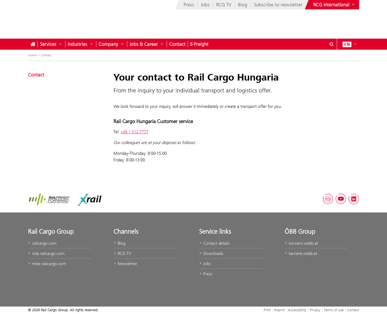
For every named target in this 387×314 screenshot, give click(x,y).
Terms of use (334, 310)
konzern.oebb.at (301, 243)
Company (108, 44)
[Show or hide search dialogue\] (331, 44)
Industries (77, 44)
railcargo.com (42, 243)
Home (32, 55)
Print (267, 310)
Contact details (214, 243)
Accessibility (297, 310)
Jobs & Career (143, 44)
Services (48, 44)
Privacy (315, 310)
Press (189, 4)
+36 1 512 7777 (134, 131)
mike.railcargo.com (47, 263)
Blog (242, 4)
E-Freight (199, 44)
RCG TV (223, 4)
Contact (177, 44)
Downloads (211, 253)
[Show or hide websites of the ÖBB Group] (334, 4)
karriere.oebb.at (301, 253)
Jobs (205, 4)
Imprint (279, 310)
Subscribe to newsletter (278, 4)
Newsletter (125, 263)
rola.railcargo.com (46, 253)
